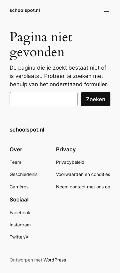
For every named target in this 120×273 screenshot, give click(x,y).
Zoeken (95, 99)
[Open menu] (106, 10)
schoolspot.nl (25, 10)
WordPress (55, 259)
